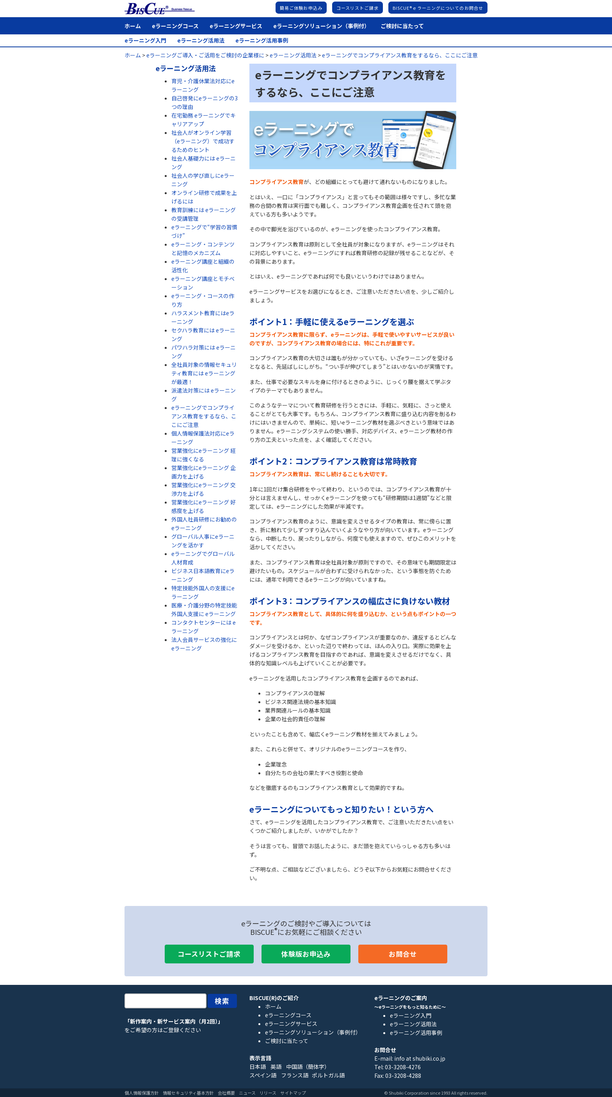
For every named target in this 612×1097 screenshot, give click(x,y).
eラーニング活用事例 (261, 40)
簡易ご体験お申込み (301, 8)
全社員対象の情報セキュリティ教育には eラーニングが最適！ (204, 373)
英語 (275, 1066)
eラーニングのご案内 (400, 998)
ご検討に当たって (402, 26)
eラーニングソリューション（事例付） (321, 26)
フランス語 (294, 1075)
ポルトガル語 (328, 1075)
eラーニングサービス (236, 26)
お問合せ (403, 954)
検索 (222, 1001)
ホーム (133, 26)
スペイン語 (262, 1075)
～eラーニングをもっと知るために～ (410, 1007)
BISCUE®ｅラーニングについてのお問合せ (438, 8)
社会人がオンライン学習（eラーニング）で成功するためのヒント (203, 141)
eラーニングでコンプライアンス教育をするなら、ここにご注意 (204, 416)
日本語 (257, 1066)
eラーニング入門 (145, 40)
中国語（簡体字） (308, 1066)
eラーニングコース (175, 26)
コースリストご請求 (357, 8)
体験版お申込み (306, 954)
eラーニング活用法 (200, 40)
